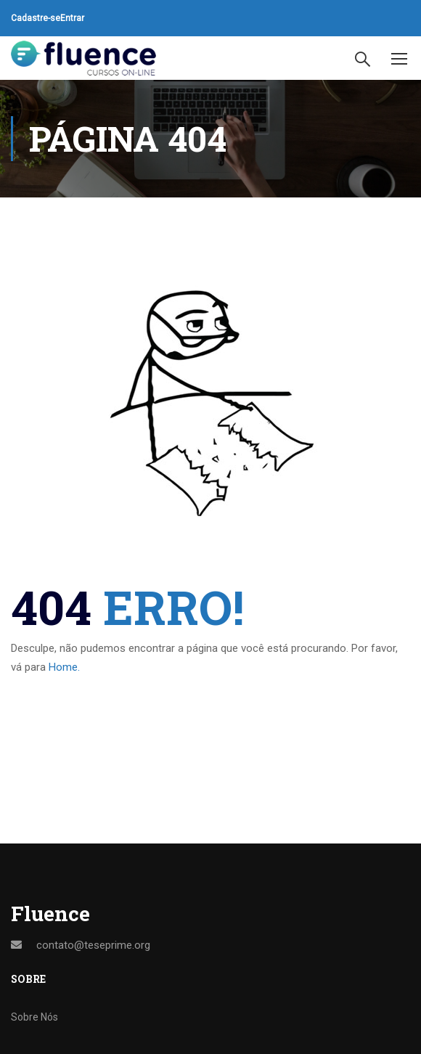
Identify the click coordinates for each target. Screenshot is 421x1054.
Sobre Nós (34, 1017)
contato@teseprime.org (93, 945)
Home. (64, 667)
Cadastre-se (35, 18)
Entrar (72, 18)
